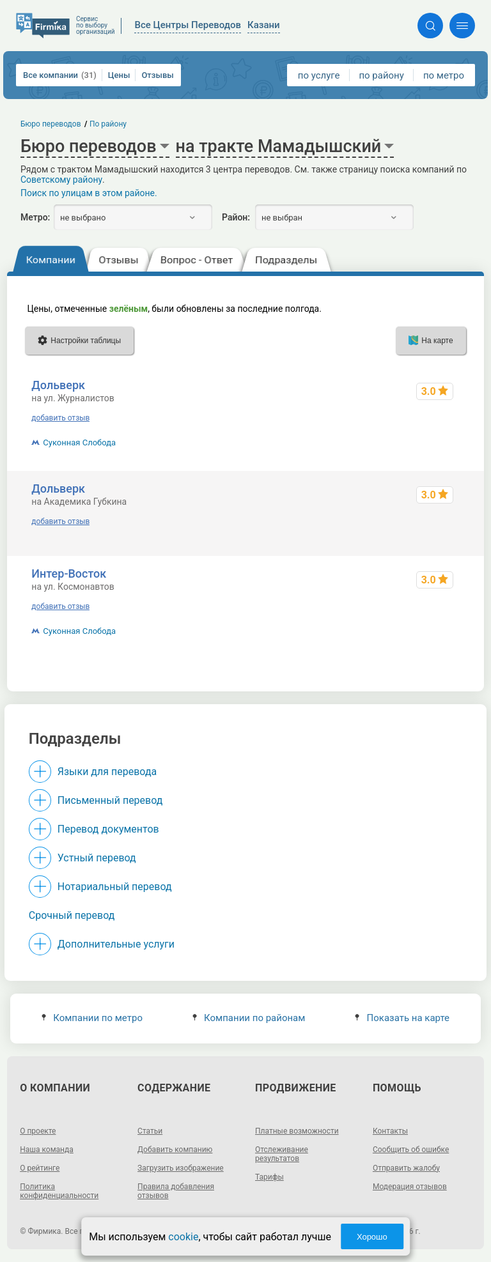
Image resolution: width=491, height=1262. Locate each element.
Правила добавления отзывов (175, 1191)
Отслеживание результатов (281, 1154)
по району (381, 75)
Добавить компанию (174, 1149)
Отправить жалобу (406, 1168)
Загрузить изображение (180, 1168)
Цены (119, 75)
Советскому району (61, 179)
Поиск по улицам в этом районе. (88, 193)
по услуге (319, 75)
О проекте (38, 1131)
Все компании (60, 75)
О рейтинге (39, 1168)
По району (108, 123)
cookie (183, 1237)
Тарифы (269, 1177)
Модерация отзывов (410, 1186)
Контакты (390, 1131)
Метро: (35, 217)
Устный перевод (97, 858)
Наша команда (47, 1149)
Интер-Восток (68, 573)
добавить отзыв (60, 417)
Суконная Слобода (79, 442)
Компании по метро (92, 1018)
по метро (443, 75)
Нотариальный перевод (115, 887)
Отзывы (157, 75)
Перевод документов (108, 829)
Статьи (149, 1131)
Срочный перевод (72, 915)
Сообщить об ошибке (411, 1149)
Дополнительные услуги (116, 944)
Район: (236, 217)
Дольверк (58, 385)
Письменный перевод (110, 800)
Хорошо (372, 1237)
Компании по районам (249, 1018)
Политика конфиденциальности (59, 1191)
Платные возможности (297, 1131)
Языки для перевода (107, 772)
